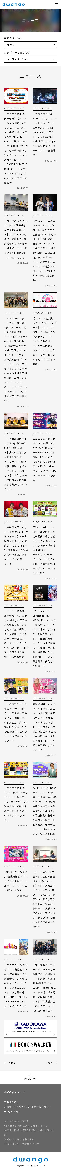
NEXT (49, 1063)
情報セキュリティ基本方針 (19, 1139)
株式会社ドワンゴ (14, 1092)
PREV (12, 1063)
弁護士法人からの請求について (22, 1144)
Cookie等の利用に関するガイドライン (26, 1125)
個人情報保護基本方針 (16, 1121)
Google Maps (12, 1111)
